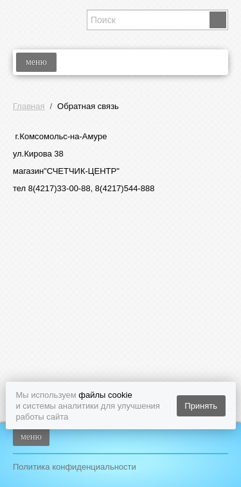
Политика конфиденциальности (74, 467)
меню (36, 62)
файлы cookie (105, 395)
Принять (200, 406)
